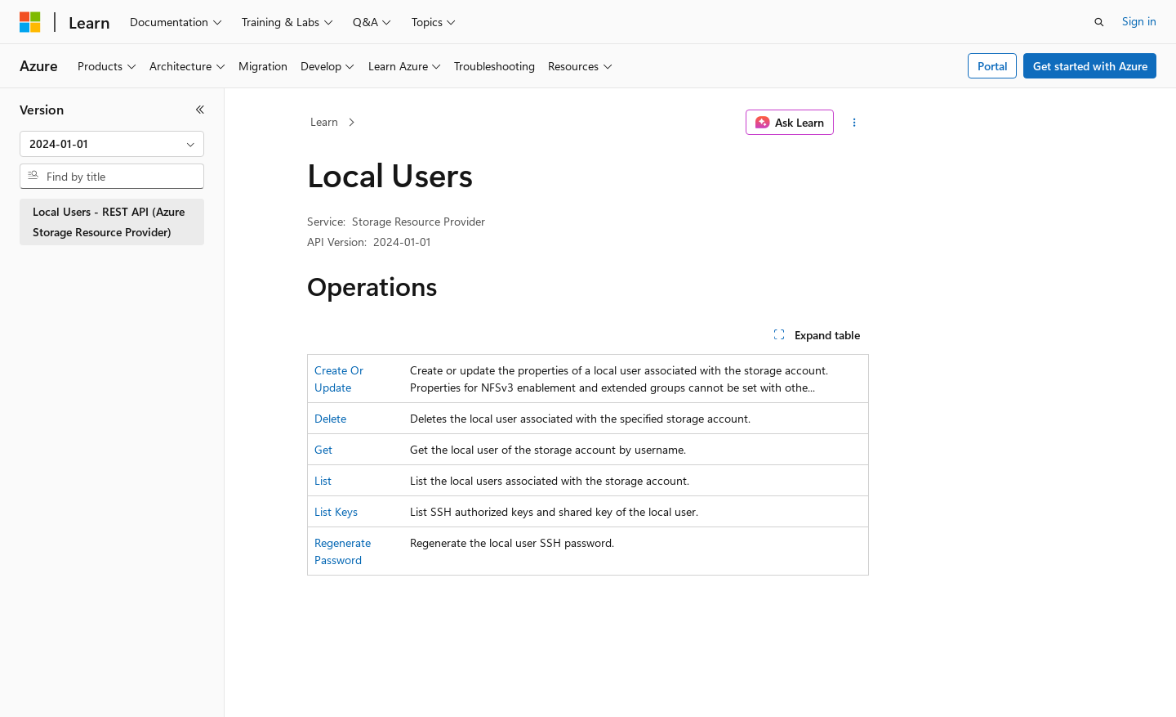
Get (323, 449)
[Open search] (1099, 22)
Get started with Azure (1090, 66)
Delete (330, 418)
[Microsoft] (30, 22)
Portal (993, 66)
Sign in (1139, 21)
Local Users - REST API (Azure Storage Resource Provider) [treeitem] (109, 222)
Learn (324, 121)
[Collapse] (200, 109)
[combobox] (112, 144)
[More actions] (854, 123)
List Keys (336, 511)
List (323, 480)
